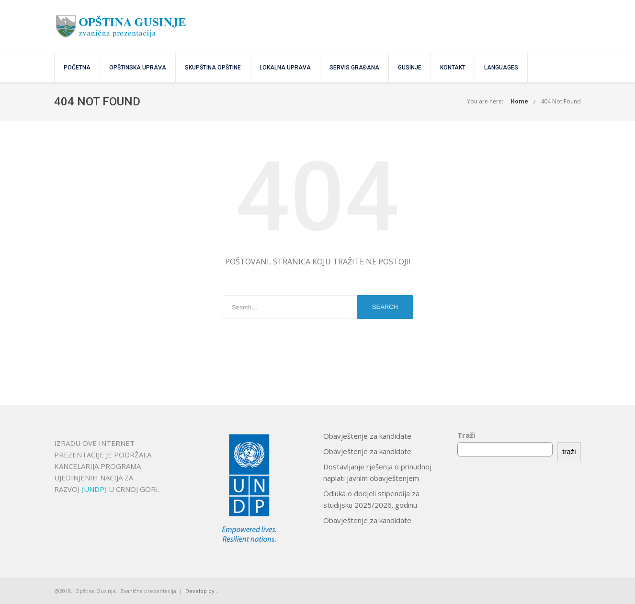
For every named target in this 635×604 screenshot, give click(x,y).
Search (385, 306)
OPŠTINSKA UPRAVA (137, 67)
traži (569, 451)
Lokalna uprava (285, 67)
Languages (501, 67)
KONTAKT (452, 67)
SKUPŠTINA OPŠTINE (213, 67)
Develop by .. (202, 590)
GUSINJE (409, 67)
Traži (466, 435)
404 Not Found (561, 101)
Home (519, 101)
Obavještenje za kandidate (367, 436)
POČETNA (77, 67)
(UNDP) (95, 489)
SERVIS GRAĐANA (354, 67)
